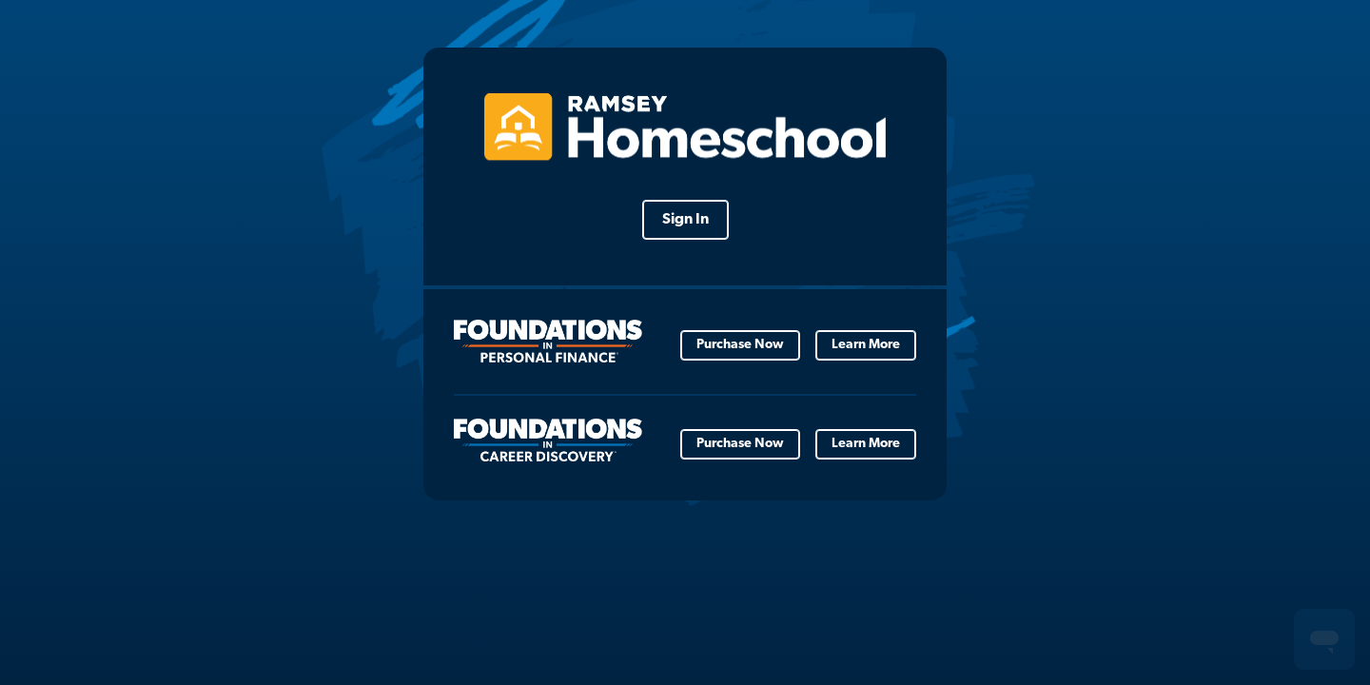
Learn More (866, 345)
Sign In (685, 219)
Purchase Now (740, 345)
